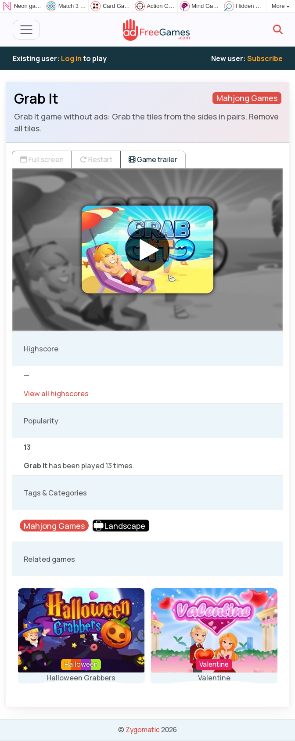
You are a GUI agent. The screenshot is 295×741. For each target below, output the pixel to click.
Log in (71, 58)
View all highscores (56, 393)
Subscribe (265, 58)
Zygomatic (143, 729)
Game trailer (153, 159)
